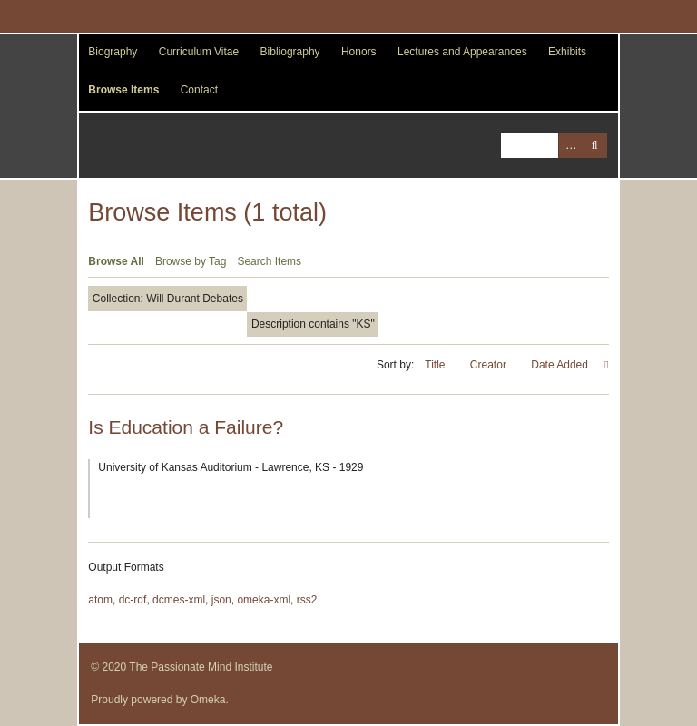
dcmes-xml (178, 600)
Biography (112, 51)
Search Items (269, 261)
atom (100, 600)
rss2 (307, 600)
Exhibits (567, 51)
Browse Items (123, 89)
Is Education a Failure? (185, 427)
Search (595, 145)
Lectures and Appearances (462, 51)
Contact (199, 89)
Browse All (116, 261)
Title (436, 364)
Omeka (208, 699)
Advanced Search (570, 145)
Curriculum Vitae (199, 51)
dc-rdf (133, 600)
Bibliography (290, 51)
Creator (489, 364)
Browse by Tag (191, 261)
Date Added (561, 364)
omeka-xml (263, 600)
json (221, 600)
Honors (359, 51)
